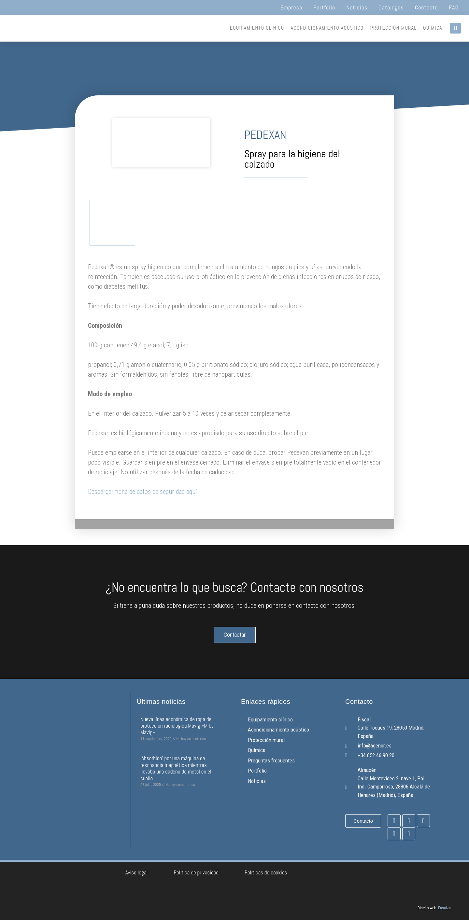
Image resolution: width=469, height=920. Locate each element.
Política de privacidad (196, 872)
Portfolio (324, 7)
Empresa (291, 7)
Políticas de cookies (266, 872)
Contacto (426, 7)
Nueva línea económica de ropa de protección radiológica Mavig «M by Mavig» (177, 726)
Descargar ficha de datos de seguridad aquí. (143, 491)
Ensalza (444, 908)
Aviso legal (136, 872)
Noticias (356, 7)
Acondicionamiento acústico (327, 27)
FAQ (454, 7)
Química (432, 27)
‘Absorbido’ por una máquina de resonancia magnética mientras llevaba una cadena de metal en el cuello (175, 768)
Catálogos (391, 7)
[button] (455, 28)
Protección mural (393, 27)
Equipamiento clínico (257, 27)
